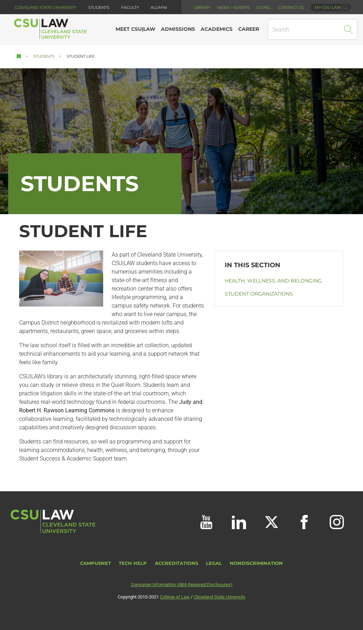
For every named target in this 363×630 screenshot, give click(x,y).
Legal (214, 563)
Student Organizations (259, 294)
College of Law (175, 597)
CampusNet (95, 563)
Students (44, 56)
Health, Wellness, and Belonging (273, 280)
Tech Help (133, 563)
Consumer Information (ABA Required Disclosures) (182, 584)
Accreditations (176, 563)
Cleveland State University (46, 7)
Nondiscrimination (256, 563)
